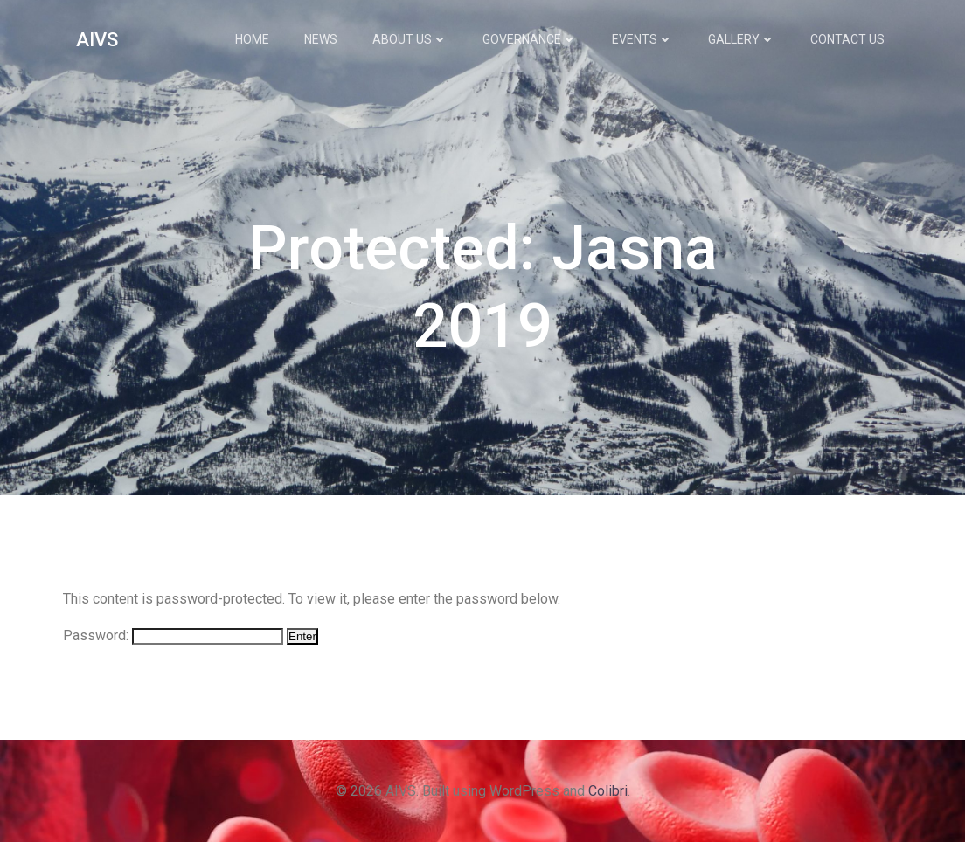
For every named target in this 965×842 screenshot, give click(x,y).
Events (642, 39)
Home (252, 39)
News (320, 39)
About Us (410, 39)
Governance (529, 39)
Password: (173, 635)
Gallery (741, 39)
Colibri (608, 791)
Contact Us (847, 39)
